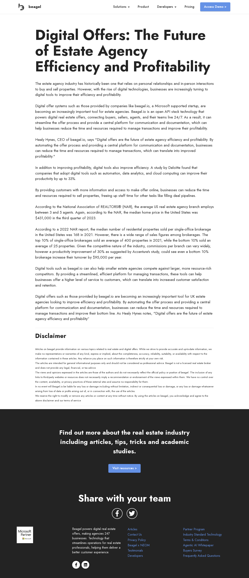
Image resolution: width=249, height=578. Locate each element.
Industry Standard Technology (202, 534)
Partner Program (194, 529)
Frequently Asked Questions (202, 555)
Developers (165, 6)
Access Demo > (215, 6)
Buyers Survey (192, 550)
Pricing (189, 6)
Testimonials (135, 550)
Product (143, 6)
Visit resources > (124, 468)
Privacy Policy (137, 540)
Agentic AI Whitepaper (198, 545)
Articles (132, 529)
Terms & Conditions (196, 540)
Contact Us (135, 534)
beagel (35, 7)
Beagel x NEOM (139, 545)
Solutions (119, 6)
